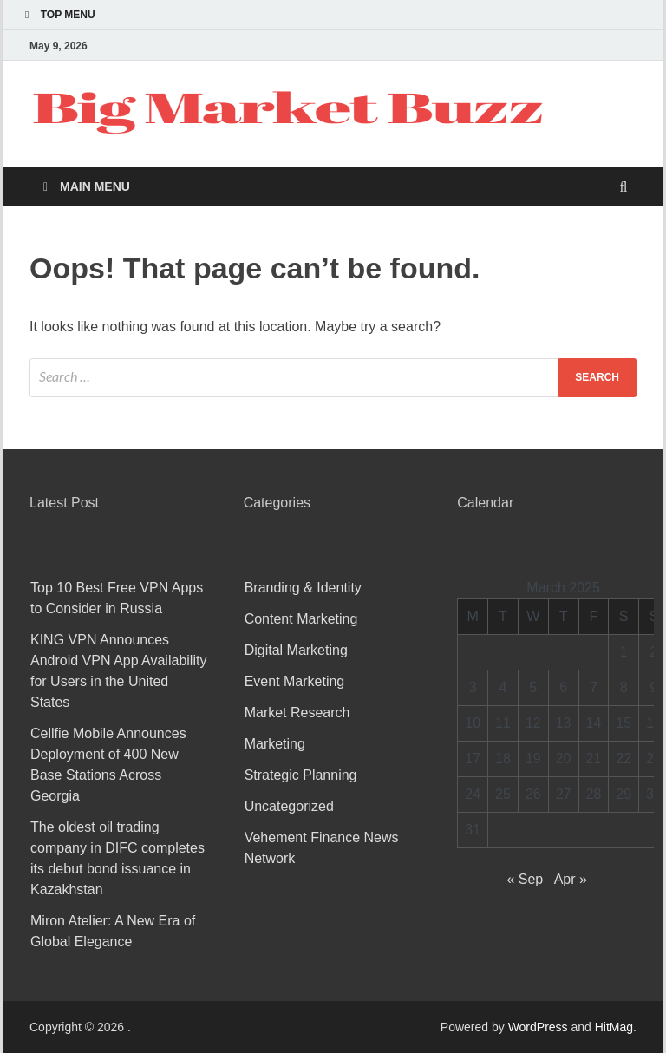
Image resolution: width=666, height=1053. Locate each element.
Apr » (570, 879)
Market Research (297, 712)
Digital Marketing (296, 650)
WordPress (538, 1027)
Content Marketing (301, 619)
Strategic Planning (301, 775)
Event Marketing (295, 681)
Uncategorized (289, 806)
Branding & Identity (303, 587)
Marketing (275, 743)
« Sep (524, 879)
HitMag (614, 1027)
